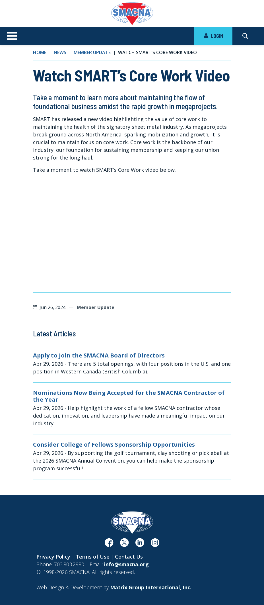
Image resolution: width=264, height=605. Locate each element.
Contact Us (129, 556)
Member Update (92, 52)
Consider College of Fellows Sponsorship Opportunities (114, 444)
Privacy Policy (53, 556)
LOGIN (213, 36)
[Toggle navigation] (12, 36)
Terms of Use (93, 556)
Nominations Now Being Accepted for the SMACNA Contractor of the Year (128, 396)
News (60, 52)
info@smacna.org (126, 564)
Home (39, 52)
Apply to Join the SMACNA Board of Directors (99, 355)
